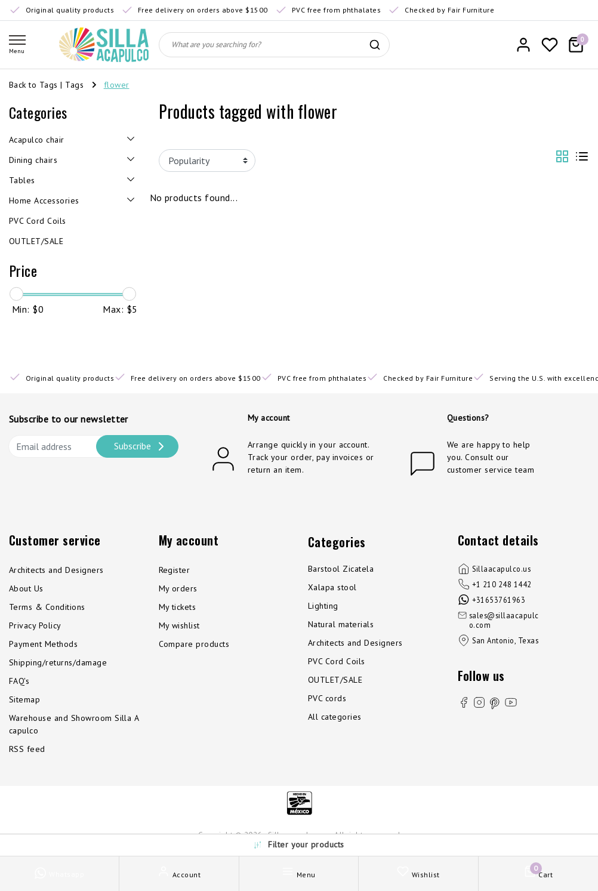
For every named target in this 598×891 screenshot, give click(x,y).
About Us (26, 588)
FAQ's (19, 681)
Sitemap (24, 699)
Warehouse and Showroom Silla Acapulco (74, 724)
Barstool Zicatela (341, 568)
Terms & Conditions (47, 607)
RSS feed (27, 749)
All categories (335, 716)
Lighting (323, 605)
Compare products (194, 644)
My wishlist (179, 625)
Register (174, 570)
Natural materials (341, 624)
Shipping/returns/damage (58, 662)
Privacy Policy (35, 625)
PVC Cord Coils (336, 661)
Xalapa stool (332, 587)
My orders (178, 588)
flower (117, 84)
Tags (74, 84)
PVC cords (327, 698)
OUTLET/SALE (335, 679)
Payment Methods (43, 644)
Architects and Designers (56, 570)
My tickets (177, 607)
